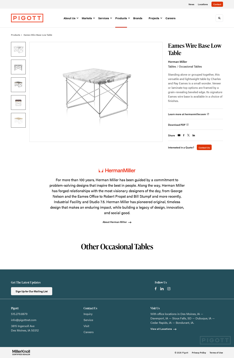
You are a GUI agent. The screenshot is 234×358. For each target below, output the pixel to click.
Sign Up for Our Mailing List (32, 291)
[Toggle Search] (219, 18)
